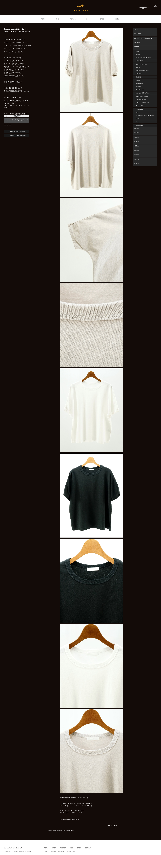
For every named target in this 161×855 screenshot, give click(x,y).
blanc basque (140, 90)
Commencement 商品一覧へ (69, 819)
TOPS (135, 29)
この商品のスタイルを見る (17, 135)
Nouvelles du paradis (142, 70)
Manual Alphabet (141, 106)
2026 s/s (136, 128)
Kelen (137, 51)
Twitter (46, 851)
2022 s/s (136, 163)
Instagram (61, 851)
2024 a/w (136, 141)
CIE (137, 112)
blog (87, 19)
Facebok (53, 851)
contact (117, 19)
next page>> (70, 830)
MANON (138, 77)
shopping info (144, 8)
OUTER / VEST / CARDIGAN (143, 38)
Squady (138, 80)
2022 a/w (136, 159)
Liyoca (138, 67)
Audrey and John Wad (142, 93)
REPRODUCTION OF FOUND (145, 115)
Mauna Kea (139, 125)
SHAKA (138, 118)
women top (61, 830)
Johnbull (138, 86)
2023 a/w (136, 150)
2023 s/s (136, 155)
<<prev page (52, 830)
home (43, 19)
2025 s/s (136, 137)
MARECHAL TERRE (142, 96)
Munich (138, 54)
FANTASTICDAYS (141, 64)
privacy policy (71, 851)
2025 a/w (136, 133)
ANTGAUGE (139, 61)
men (57, 19)
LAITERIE (139, 73)
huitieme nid (139, 83)
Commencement (141, 99)
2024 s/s (136, 146)
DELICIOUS (139, 109)
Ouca (137, 122)
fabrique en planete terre (143, 58)
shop (102, 19)
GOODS (136, 47)
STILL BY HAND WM (142, 102)
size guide (7, 125)
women (73, 19)
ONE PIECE (137, 33)
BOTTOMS (137, 42)
